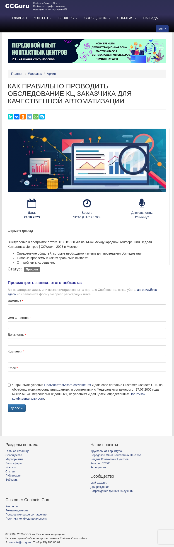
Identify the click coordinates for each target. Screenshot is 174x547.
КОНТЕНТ (42, 18)
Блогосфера (13, 463)
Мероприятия (14, 459)
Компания (15, 351)
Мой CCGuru (98, 482)
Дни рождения (99, 487)
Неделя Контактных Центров (109, 459)
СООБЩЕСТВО (97, 18)
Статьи (10, 471)
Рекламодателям (16, 510)
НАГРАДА (152, 18)
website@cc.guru (20, 542)
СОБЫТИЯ (127, 18)
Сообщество (13, 455)
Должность (16, 334)
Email (12, 368)
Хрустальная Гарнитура (106, 451)
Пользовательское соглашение (25, 514)
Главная (17, 73)
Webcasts (35, 73)
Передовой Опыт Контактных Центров (115, 455)
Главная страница (17, 451)
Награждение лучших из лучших (111, 491)
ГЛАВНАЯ (19, 18)
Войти (162, 28)
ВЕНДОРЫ (68, 18)
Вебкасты (11, 479)
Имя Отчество (18, 318)
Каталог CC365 (100, 463)
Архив (51, 73)
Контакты (11, 506)
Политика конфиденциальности (26, 518)
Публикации (13, 475)
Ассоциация (98, 467)
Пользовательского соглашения (67, 385)
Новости (11, 467)
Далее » (17, 408)
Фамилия (14, 301)
